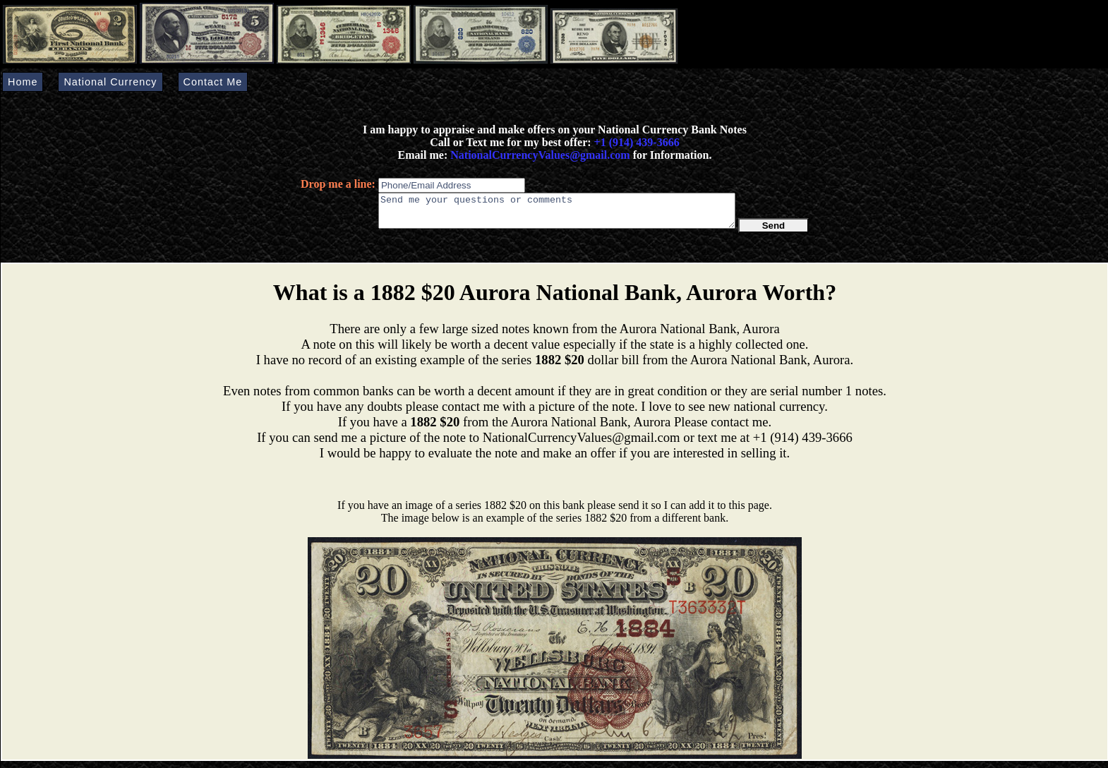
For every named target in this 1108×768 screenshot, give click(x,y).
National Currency (110, 82)
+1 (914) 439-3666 (637, 142)
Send (773, 232)
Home (22, 82)
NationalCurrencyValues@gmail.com (538, 155)
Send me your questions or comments (556, 214)
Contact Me (213, 82)
